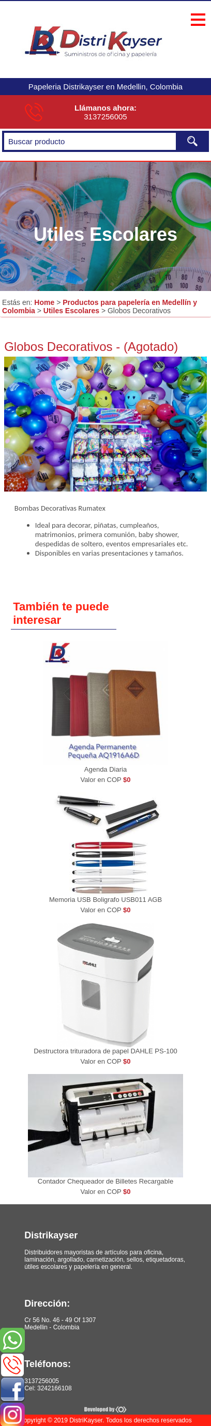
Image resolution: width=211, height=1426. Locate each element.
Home (44, 302)
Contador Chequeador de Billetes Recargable (105, 1181)
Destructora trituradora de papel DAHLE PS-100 (105, 1051)
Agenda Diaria (105, 769)
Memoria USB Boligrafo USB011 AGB (105, 899)
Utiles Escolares (71, 310)
